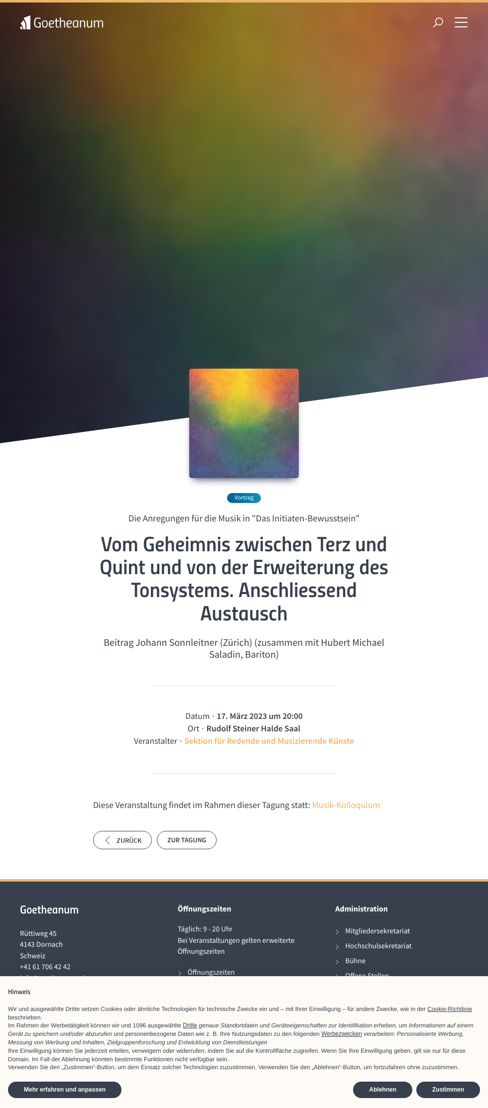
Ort (193, 728)
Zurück (122, 840)
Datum (197, 716)
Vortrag (244, 498)
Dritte (190, 1025)
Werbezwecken (341, 1033)
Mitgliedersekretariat (377, 931)
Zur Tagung (186, 839)
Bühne (355, 961)
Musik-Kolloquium (346, 804)
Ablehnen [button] (382, 1089)
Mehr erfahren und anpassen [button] (65, 1089)
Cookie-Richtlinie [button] (449, 1009)
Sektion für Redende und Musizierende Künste (269, 741)
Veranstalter (155, 741)
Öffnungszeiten (211, 972)
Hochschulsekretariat (378, 946)
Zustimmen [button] (448, 1089)
